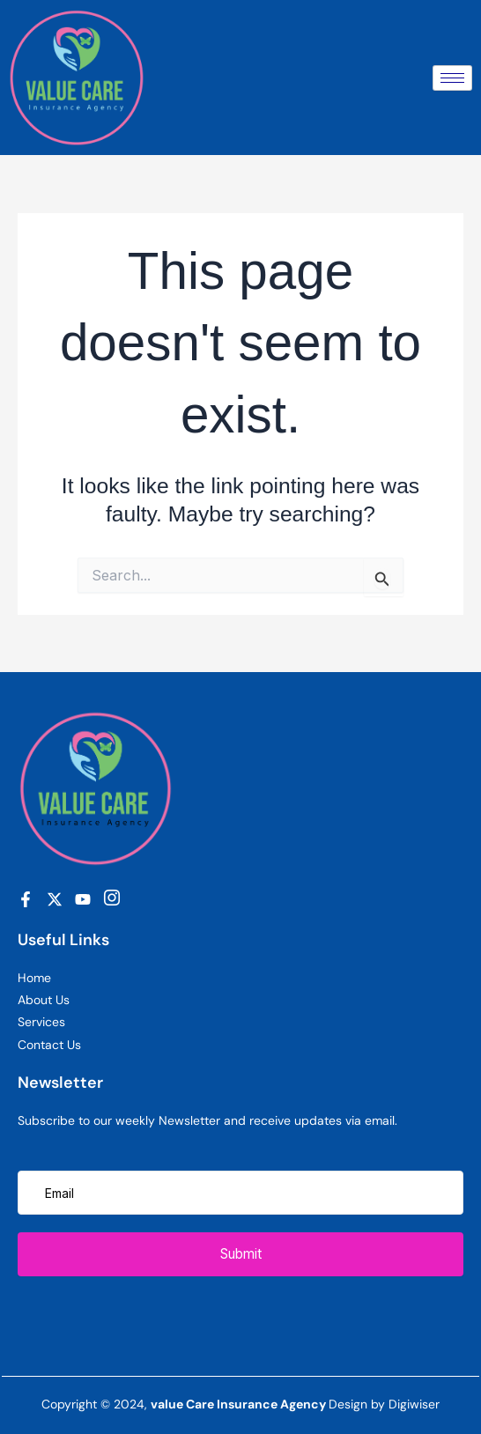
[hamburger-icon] (452, 78)
